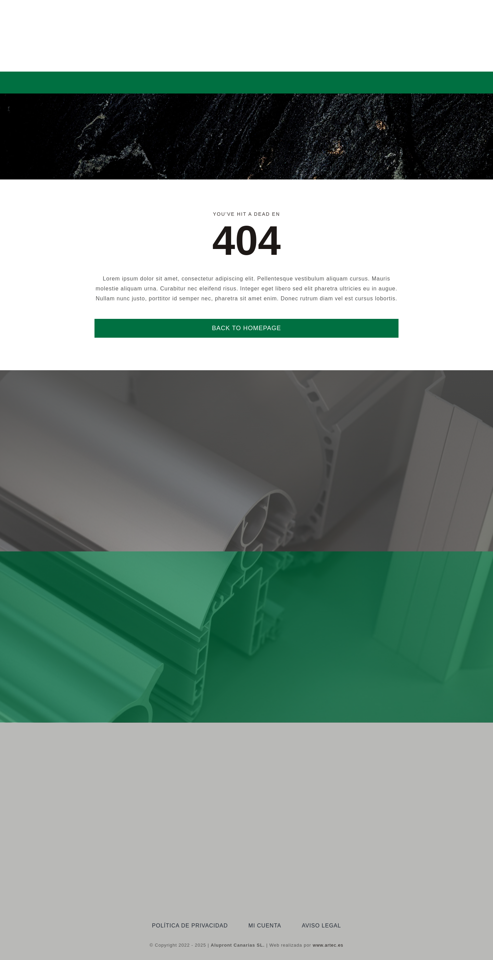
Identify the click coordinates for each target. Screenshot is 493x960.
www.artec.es (328, 945)
